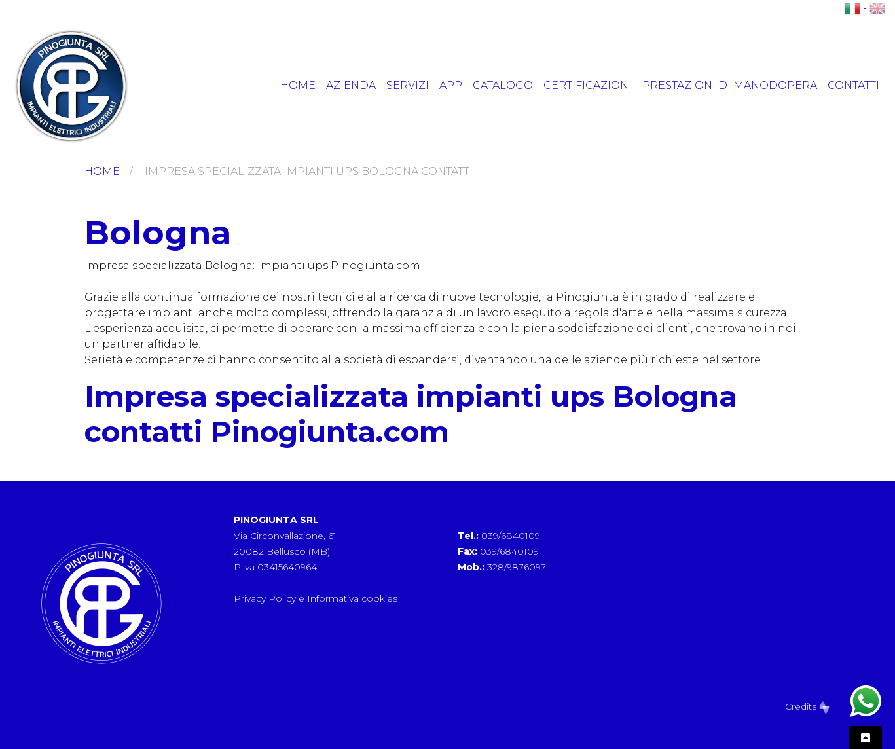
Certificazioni (587, 85)
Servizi (407, 85)
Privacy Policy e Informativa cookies (315, 598)
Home (298, 85)
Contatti (853, 85)
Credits (807, 706)
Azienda (351, 85)
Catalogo (503, 85)
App (450, 85)
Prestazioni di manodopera (729, 85)
